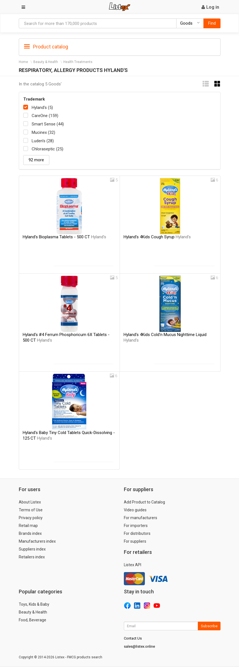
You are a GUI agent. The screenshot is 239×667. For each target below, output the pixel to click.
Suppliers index (32, 549)
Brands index (30, 533)
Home (23, 62)
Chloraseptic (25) (47, 148)
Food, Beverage (32, 620)
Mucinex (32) (43, 132)
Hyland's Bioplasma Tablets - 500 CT (64, 236)
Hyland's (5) (42, 107)
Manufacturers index (37, 541)
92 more (36, 159)
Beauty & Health (45, 62)
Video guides (135, 510)
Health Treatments (77, 62)
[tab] (119, 46)
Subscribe (209, 626)
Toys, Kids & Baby (34, 604)
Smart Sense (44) (48, 124)
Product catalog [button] (46, 46)
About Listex (30, 502)
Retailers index (32, 557)
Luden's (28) (43, 140)
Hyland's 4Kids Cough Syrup (157, 236)
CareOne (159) (45, 115)
